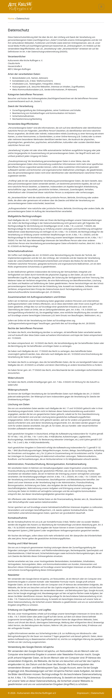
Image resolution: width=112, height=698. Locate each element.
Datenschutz (97, 693)
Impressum (83, 693)
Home (11, 18)
